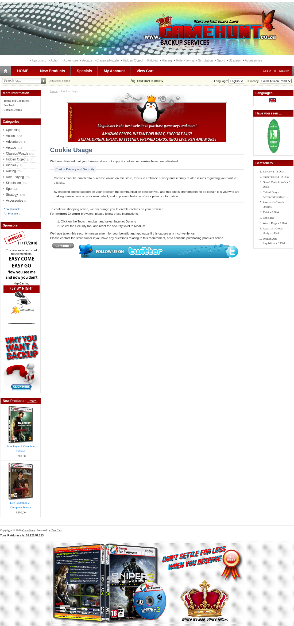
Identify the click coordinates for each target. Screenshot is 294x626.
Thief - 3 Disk (271, 212)
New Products (52, 71)
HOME (22, 71)
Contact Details (12, 109)
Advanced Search (59, 80)
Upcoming (39, 60)
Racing (167, 60)
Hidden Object (133, 60)
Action (55, 60)
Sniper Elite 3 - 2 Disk (276, 176)
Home (53, 91)
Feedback (9, 105)
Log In (267, 70)
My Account (114, 71)
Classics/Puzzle (107, 60)
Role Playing (185, 60)
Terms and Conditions (16, 100)
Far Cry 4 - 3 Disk (273, 171)
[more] (32, 400)
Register (284, 70)
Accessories (253, 60)
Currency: (252, 81)
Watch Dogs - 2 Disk (275, 223)
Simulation (205, 60)
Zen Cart (56, 530)
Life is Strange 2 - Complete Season (20, 505)
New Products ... (13, 208)
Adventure (70, 60)
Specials (84, 71)
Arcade (87, 60)
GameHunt (28, 530)
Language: (221, 81)
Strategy (235, 60)
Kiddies (152, 60)
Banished (268, 217)
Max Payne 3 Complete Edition (21, 448)
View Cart (145, 71)
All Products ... (12, 213)
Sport (221, 60)
